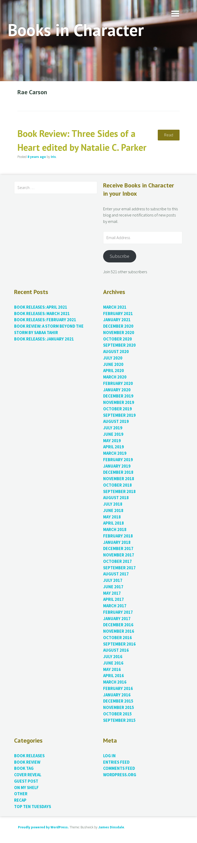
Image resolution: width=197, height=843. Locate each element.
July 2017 (112, 580)
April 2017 (113, 599)
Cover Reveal (27, 775)
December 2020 (118, 326)
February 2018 (118, 536)
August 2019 (116, 421)
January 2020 (117, 390)
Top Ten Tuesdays (32, 806)
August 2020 (116, 351)
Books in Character (76, 30)
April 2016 (113, 675)
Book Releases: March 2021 (42, 313)
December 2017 (118, 548)
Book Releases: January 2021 (44, 339)
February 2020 (118, 383)
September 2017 (119, 568)
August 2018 (116, 497)
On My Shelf (26, 787)
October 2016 (117, 637)
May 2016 (112, 669)
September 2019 (119, 415)
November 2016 (118, 631)
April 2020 (113, 370)
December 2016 (118, 625)
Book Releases (29, 756)
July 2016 (112, 656)
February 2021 (118, 313)
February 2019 (118, 459)
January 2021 (117, 320)
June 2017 (113, 587)
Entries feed (116, 762)
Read (168, 135)
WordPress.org (119, 775)
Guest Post (26, 781)
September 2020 (119, 345)
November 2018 (118, 478)
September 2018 (119, 491)
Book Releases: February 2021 (45, 320)
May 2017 (112, 593)
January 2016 (117, 695)
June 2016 (113, 663)
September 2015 (119, 720)
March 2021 (114, 307)
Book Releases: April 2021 (40, 307)
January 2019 (117, 466)
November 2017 (118, 555)
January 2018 (117, 542)
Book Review (27, 762)
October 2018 (117, 485)
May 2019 (112, 440)
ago (36, 157)
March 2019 (114, 453)
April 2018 (113, 523)
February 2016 (118, 688)
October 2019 (117, 409)
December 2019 (118, 396)
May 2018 (112, 517)
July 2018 (112, 504)
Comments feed (119, 768)
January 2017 (117, 618)
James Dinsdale (111, 827)
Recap (20, 800)
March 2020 (114, 377)
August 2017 (116, 574)
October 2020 (117, 339)
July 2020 (112, 358)
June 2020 (113, 364)
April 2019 (113, 447)
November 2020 (118, 332)
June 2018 (113, 510)
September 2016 (119, 644)
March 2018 (114, 529)
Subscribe (119, 256)
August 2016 (116, 650)
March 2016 (114, 682)
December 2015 (118, 701)
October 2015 (117, 714)
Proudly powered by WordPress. (43, 827)
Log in (109, 756)
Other (20, 794)
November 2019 (118, 402)
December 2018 (118, 472)
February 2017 (118, 612)
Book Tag (24, 768)
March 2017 (114, 606)
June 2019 (113, 434)
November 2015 (118, 707)
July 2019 (112, 428)
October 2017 (117, 561)
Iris (53, 157)
